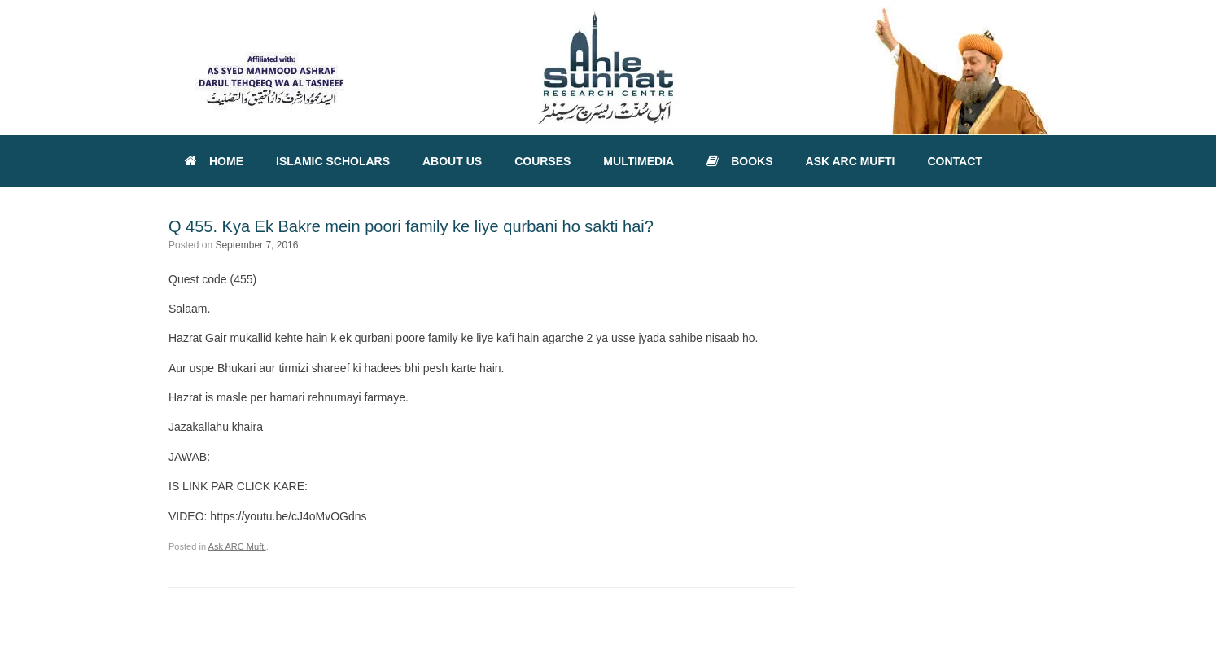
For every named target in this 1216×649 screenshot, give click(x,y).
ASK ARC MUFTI (850, 161)
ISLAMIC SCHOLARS (333, 161)
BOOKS (739, 161)
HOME (214, 161)
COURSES (542, 161)
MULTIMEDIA (638, 161)
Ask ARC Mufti (237, 546)
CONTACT (954, 161)
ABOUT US (452, 161)
